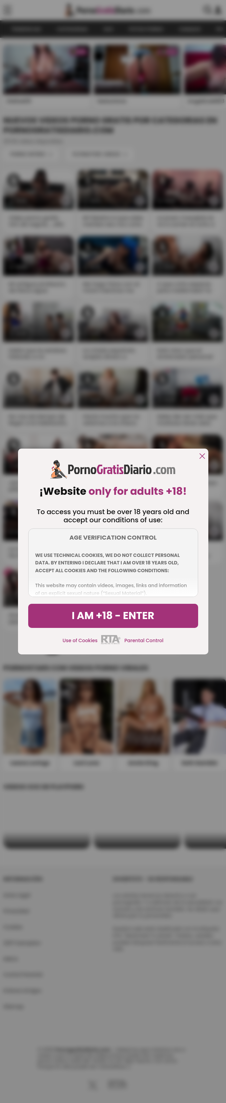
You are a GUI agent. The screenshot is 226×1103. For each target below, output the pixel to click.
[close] (202, 456)
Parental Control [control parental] (143, 640)
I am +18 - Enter (113, 616)
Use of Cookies (80, 640)
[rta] (111, 643)
